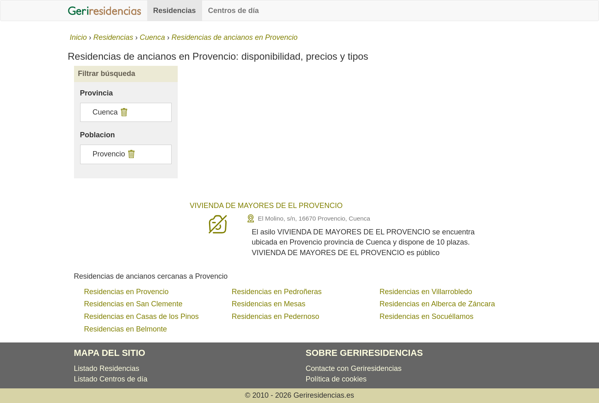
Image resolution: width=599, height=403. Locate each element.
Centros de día (233, 10)
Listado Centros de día (111, 379)
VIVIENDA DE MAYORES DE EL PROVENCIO (266, 206)
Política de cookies (336, 379)
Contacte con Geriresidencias (354, 368)
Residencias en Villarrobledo (425, 292)
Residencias (174, 10)
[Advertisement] (357, 135)
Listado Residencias (106, 368)
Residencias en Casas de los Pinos (141, 316)
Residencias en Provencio (126, 292)
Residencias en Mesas (268, 304)
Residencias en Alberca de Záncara (437, 304)
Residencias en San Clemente (133, 304)
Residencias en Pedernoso (275, 316)
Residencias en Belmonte (125, 329)
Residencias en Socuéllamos (426, 316)
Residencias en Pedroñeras (277, 292)
